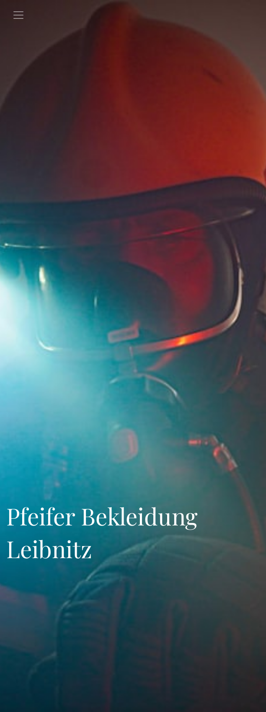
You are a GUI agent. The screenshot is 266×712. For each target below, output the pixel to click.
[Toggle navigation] (18, 15)
